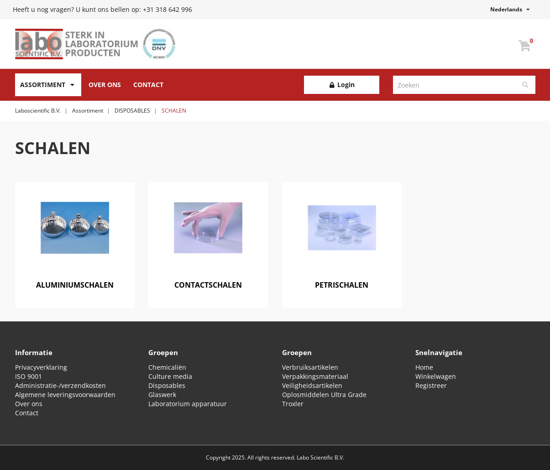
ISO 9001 (28, 376)
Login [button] (342, 84)
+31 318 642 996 (167, 9)
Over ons (28, 403)
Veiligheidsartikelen (312, 385)
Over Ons (105, 84)
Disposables (166, 385)
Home (424, 367)
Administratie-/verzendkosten (60, 385)
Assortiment (42, 84)
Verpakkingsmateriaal (315, 376)
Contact (148, 84)
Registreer (431, 385)
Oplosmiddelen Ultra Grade (324, 394)
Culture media (170, 376)
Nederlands (510, 9)
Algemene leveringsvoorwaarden (65, 394)
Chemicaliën (167, 367)
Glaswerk (162, 394)
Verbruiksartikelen (310, 367)
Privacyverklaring (41, 367)
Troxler (293, 403)
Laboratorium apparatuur (187, 403)
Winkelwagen (435, 376)
